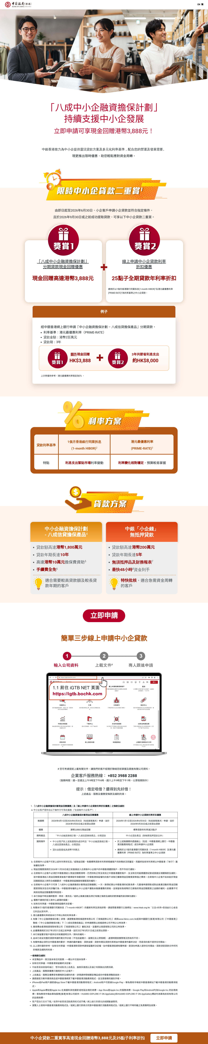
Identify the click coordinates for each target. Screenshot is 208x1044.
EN (199, 4)
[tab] (104, 325)
